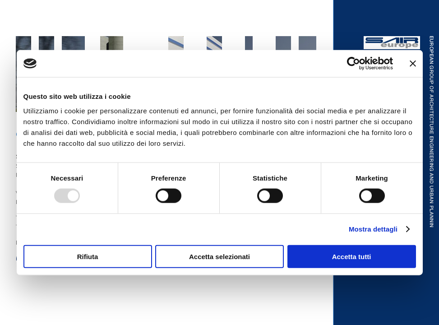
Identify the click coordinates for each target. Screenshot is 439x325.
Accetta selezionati (219, 256)
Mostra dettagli (373, 229)
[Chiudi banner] (413, 63)
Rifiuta (87, 256)
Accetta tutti (351, 256)
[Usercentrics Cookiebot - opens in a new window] (353, 63)
